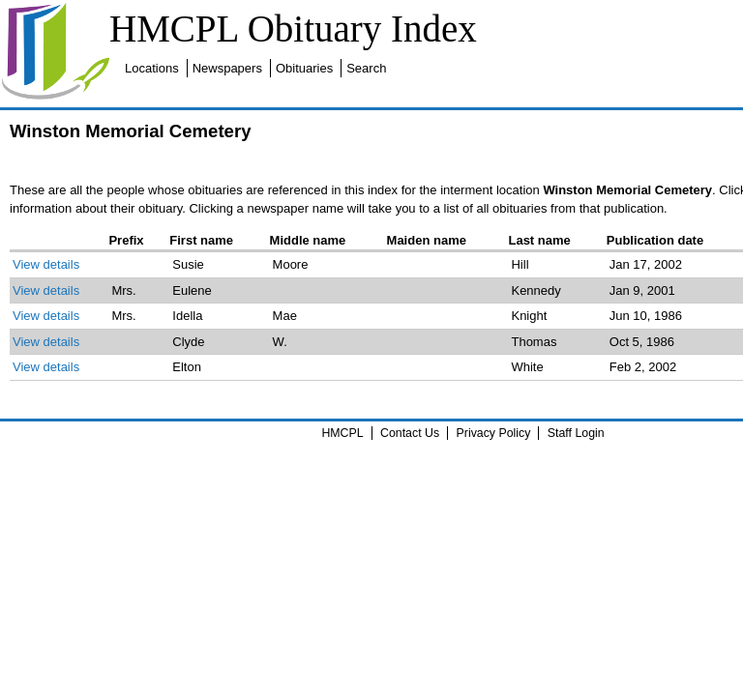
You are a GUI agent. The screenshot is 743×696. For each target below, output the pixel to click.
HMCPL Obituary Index (293, 28)
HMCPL (342, 433)
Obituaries (304, 68)
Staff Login (576, 433)
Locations (152, 68)
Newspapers (227, 68)
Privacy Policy (494, 433)
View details (46, 264)
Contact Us (409, 433)
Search (366, 68)
